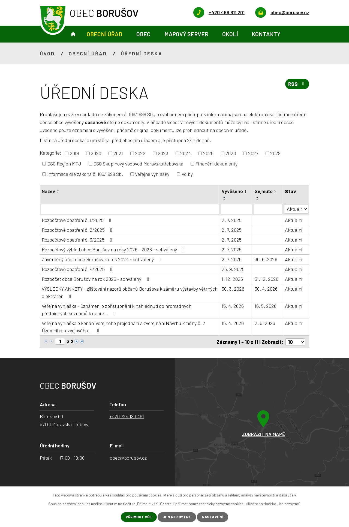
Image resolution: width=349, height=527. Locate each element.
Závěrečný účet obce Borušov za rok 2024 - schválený (103, 259)
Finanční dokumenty (216, 164)
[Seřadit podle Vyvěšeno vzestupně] (225, 197)
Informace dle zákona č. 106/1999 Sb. (85, 174)
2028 (275, 153)
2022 (140, 153)
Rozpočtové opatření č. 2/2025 (78, 230)
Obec (143, 34)
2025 (208, 153)
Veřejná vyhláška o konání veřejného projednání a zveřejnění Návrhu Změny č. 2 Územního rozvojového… (123, 326)
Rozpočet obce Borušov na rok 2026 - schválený (96, 279)
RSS (297, 84)
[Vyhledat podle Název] (130, 209)
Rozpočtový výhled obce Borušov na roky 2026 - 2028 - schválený (114, 249)
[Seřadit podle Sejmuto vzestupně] (258, 197)
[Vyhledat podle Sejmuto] (268, 209)
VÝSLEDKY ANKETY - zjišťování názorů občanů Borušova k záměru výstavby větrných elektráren (130, 292)
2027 (253, 153)
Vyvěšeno (234, 191)
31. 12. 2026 (266, 279)
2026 (230, 153)
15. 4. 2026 (233, 306)
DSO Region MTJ (64, 164)
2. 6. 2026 (265, 323)
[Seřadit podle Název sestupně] (58, 192)
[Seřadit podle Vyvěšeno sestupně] (225, 199)
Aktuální (293, 220)
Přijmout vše (139, 517)
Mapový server (186, 34)
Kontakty (266, 34)
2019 (74, 153)
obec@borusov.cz (128, 457)
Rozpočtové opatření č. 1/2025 (77, 220)
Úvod (73, 34)
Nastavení (213, 517)
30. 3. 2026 (233, 289)
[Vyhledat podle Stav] (296, 208)
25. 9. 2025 (233, 269)
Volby (187, 174)
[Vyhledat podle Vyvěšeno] (236, 209)
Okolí (230, 34)
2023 (163, 153)
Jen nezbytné (177, 517)
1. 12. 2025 (232, 279)
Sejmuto (265, 191)
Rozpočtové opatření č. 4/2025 (78, 269)
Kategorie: (50, 153)
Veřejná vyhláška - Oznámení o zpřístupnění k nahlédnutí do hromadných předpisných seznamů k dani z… (116, 309)
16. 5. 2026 (265, 306)
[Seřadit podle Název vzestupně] (58, 190)
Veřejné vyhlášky (152, 174)
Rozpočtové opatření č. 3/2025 (78, 240)
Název (48, 191)
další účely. (288, 495)
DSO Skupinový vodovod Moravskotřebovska (138, 164)
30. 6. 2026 (266, 259)
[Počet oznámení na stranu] (295, 341)
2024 (185, 153)
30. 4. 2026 (266, 289)
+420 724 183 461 (126, 416)
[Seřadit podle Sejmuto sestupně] (258, 199)
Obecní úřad (104, 34)
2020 (96, 153)
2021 (118, 153)
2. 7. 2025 (232, 220)
